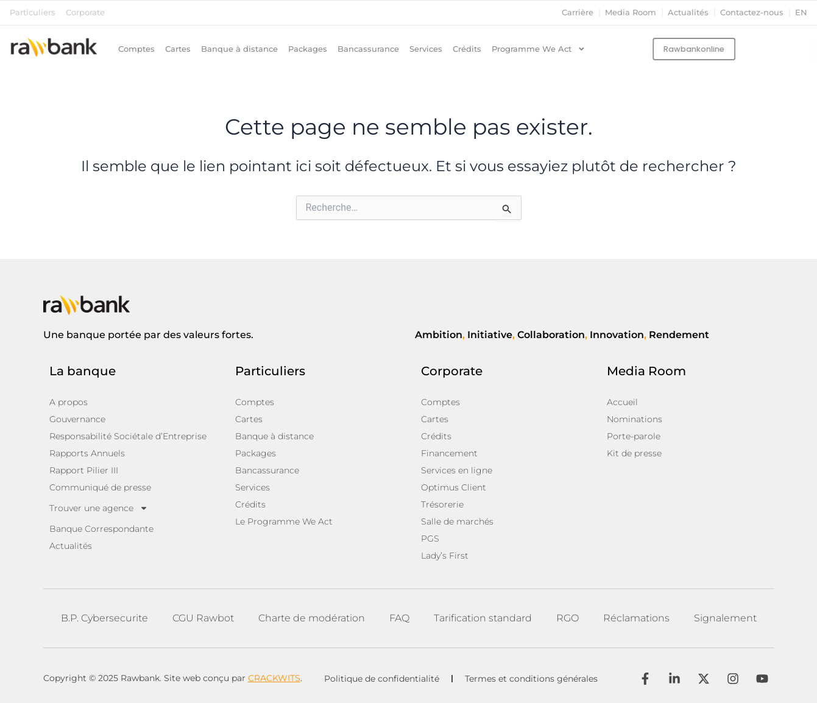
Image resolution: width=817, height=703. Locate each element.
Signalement (725, 618)
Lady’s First (445, 555)
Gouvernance (77, 419)
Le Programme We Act (284, 521)
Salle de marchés (457, 521)
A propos (68, 402)
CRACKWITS (274, 678)
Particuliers (32, 12)
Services (425, 49)
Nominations (634, 419)
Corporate (85, 12)
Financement (449, 453)
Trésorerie (442, 504)
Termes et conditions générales (531, 678)
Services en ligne (456, 470)
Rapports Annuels (87, 453)
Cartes (178, 49)
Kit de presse (634, 453)
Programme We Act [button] (538, 49)
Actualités (688, 12)
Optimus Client (453, 487)
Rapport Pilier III (83, 470)
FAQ (399, 618)
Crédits (467, 49)
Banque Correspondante (101, 528)
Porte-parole (633, 436)
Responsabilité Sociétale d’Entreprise (128, 436)
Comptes (136, 49)
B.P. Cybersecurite (104, 618)
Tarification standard (483, 618)
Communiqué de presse (100, 487)
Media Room (630, 12)
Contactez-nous (751, 12)
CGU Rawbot (203, 618)
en (801, 12)
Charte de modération (311, 618)
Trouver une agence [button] (98, 508)
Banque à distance (239, 49)
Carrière (577, 12)
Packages (307, 49)
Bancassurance (368, 49)
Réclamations (636, 618)
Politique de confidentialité (381, 678)
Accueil (622, 402)
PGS (430, 538)
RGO (567, 618)
